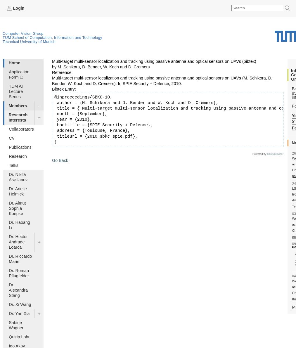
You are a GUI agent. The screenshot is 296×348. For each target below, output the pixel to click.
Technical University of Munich (29, 41)
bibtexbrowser (275, 154)
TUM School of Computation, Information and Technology (52, 37)
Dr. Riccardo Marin (20, 259)
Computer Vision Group (23, 33)
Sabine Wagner (16, 325)
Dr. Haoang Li (19, 225)
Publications (20, 147)
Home (14, 62)
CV (12, 138)
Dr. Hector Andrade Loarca (18, 242)
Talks (13, 165)
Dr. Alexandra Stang (18, 290)
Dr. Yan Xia (19, 313)
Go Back (60, 160)
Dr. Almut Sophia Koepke (17, 208)
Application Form (19, 74)
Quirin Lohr (19, 337)
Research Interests (17, 117)
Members (17, 105)
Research (18, 156)
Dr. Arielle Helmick (18, 191)
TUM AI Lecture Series (16, 91)
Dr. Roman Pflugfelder (19, 273)
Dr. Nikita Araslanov (18, 177)
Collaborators (21, 129)
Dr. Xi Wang (20, 304)
